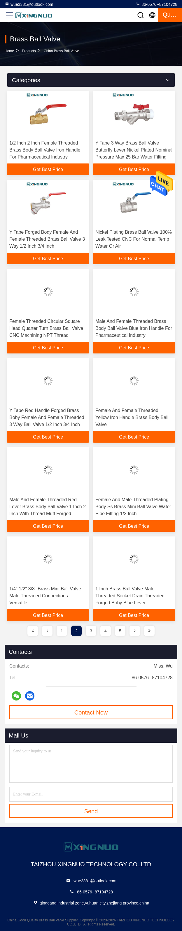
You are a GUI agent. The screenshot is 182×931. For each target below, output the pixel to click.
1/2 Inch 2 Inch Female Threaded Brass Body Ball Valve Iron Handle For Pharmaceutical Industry (44, 149)
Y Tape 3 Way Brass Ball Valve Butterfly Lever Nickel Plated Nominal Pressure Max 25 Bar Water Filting (133, 149)
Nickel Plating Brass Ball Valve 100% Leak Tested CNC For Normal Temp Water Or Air (133, 239)
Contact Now (91, 712)
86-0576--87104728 (156, 4)
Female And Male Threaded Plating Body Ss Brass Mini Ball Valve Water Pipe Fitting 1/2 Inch (133, 506)
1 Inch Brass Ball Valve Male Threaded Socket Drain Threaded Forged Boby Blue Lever (129, 595)
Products (29, 51)
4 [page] (105, 631)
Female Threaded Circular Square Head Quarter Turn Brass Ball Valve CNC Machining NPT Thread (46, 328)
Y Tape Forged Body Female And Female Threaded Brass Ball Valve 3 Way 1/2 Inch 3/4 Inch (47, 239)
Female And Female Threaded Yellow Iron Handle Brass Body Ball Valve (131, 417)
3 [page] (91, 631)
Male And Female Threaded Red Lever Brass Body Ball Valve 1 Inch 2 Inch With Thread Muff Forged (47, 506)
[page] (32, 631)
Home (9, 51)
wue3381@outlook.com (29, 4)
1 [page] (62, 631)
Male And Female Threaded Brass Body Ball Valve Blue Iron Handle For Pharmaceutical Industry (133, 328)
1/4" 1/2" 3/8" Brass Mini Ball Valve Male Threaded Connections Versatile (45, 595)
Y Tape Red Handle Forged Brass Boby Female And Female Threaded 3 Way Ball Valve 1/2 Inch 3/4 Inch (46, 417)
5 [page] (120, 631)
